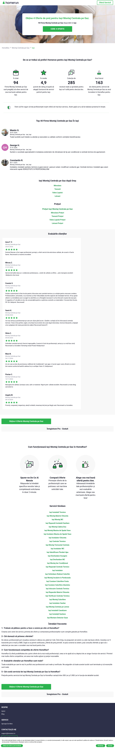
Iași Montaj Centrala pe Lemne (57, 607)
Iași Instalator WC (57, 549)
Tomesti (57, 189)
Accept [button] (110, 745)
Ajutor (3, 711)
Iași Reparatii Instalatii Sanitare (57, 523)
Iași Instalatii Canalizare (57, 610)
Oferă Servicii (105, 2)
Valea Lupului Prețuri (57, 220)
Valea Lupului (57, 193)
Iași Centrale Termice (57, 541)
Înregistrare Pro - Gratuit (57, 429)
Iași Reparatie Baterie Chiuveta (57, 592)
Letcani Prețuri (57, 223)
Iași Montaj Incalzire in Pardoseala (57, 578)
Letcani (57, 196)
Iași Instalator (57, 570)
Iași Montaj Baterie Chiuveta (57, 516)
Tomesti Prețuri (57, 216)
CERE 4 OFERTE (57, 29)
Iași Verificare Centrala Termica (57, 596)
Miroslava (57, 186)
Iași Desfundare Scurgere (57, 556)
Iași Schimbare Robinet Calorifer (57, 574)
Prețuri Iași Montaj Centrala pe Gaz (57, 209)
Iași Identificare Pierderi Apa (57, 552)
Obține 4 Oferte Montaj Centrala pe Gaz (26, 421)
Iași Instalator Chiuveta (57, 538)
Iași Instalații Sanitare (57, 614)
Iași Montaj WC (57, 519)
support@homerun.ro (8, 733)
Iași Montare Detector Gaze (57, 618)
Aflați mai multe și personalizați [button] (12, 745)
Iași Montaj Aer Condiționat (57, 563)
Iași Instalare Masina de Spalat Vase (57, 534)
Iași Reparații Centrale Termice (57, 567)
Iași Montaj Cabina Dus (57, 527)
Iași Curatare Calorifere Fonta (57, 581)
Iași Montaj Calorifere (57, 599)
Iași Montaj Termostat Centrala (57, 545)
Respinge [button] (100, 745)
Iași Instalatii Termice (57, 512)
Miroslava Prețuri (57, 213)
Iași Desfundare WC (57, 559)
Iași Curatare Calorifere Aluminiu (57, 585)
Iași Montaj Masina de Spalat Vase (57, 530)
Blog (2, 714)
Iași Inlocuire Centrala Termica (57, 589)
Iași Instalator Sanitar (57, 603)
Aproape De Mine (7, 724)
